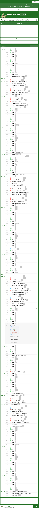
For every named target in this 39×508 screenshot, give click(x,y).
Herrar (16, 74)
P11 (15, 69)
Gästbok (27, 19)
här (33, 5)
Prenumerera (19, 39)
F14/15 (16, 63)
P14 (25, 85)
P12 (15, 61)
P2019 (16, 50)
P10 (26, 76)
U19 (15, 72)
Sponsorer (22, 19)
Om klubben (11, 19)
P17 (15, 49)
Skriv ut (19, 42)
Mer (36, 19)
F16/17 (16, 56)
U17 (15, 58)
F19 (15, 52)
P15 (15, 54)
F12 (15, 67)
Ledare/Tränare (18, 154)
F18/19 (16, 108)
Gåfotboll (16, 125)
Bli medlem (6, 19)
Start (2, 19)
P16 (16, 96)
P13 (15, 60)
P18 (15, 121)
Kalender (17, 19)
